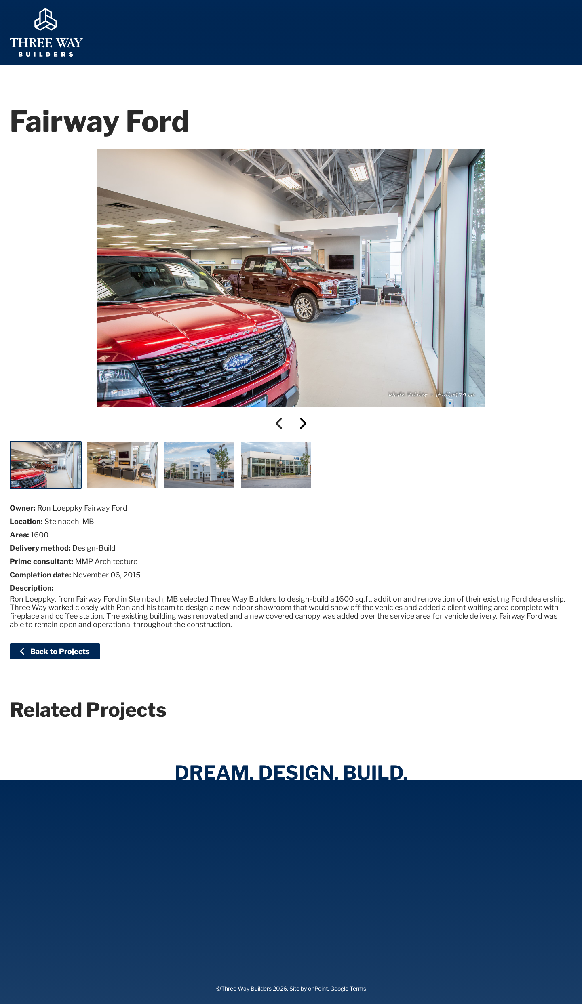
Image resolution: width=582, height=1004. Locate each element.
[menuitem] (225, 32)
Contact (465, 32)
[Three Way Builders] (46, 32)
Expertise (270, 32)
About (318, 32)
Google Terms (348, 988)
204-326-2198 (535, 32)
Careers (415, 32)
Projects (365, 32)
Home (225, 32)
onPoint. (318, 988)
